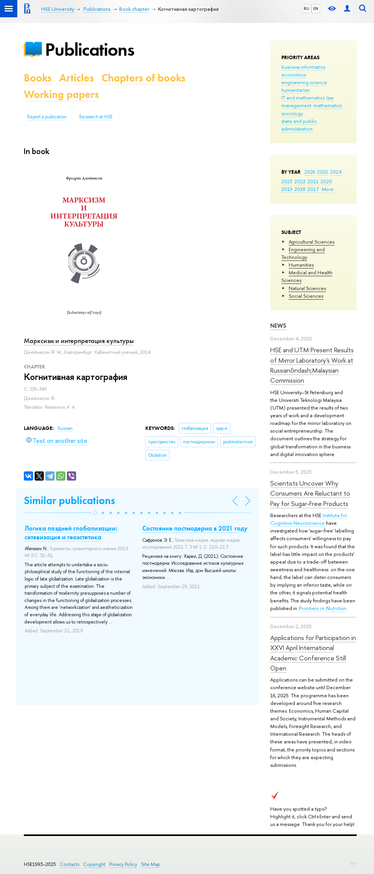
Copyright (94, 864)
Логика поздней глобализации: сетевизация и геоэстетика (71, 532)
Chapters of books (143, 78)
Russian (65, 428)
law (330, 97)
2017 (313, 189)
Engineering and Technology (303, 253)
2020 (326, 181)
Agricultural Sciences (311, 241)
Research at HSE (96, 117)
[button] (95, 513)
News (278, 326)
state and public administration (299, 125)
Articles (76, 78)
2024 (336, 171)
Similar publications (69, 500)
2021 (313, 181)
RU (306, 8)
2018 (300, 189)
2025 (322, 171)
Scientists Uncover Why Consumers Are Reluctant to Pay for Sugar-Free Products (310, 493)
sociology (292, 113)
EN (315, 8)
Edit (353, 863)
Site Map (150, 864)
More (328, 189)
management (296, 105)
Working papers (61, 94)
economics (293, 74)
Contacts (69, 864)
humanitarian (295, 89)
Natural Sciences (307, 288)
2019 (287, 189)
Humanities (301, 264)
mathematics (327, 105)
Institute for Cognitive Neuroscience (308, 519)
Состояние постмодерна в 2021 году (195, 528)
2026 (309, 171)
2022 (300, 181)
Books (38, 78)
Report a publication (46, 117)
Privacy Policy (123, 864)
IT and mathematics (302, 97)
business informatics (303, 66)
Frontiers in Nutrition (322, 608)
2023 (287, 181)
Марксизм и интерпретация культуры (79, 341)
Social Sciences (306, 295)
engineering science (304, 82)
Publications (89, 49)
